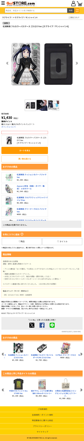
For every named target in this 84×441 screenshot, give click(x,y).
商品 (22, 241)
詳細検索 (77, 10)
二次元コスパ (73, 17)
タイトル (62, 241)
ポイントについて (8, 126)
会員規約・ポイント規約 (42, 414)
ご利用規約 (42, 409)
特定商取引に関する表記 (42, 420)
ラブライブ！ (7, 17)
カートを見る (24, 150)
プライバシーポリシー (42, 426)
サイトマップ (42, 431)
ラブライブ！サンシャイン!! (26, 17)
